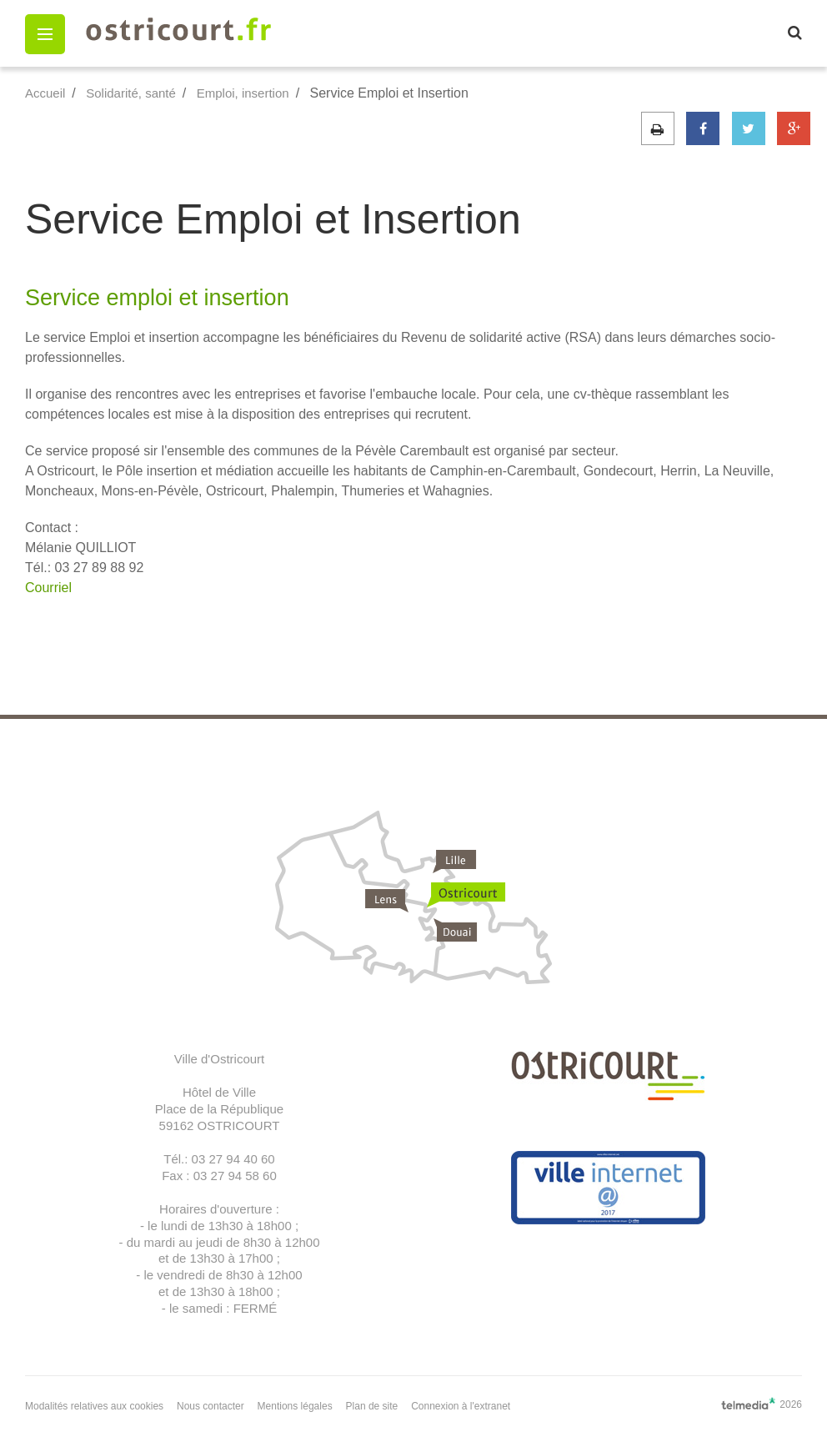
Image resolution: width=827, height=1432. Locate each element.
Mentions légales (295, 1406)
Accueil (45, 93)
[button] (45, 34)
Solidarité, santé (131, 93)
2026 (761, 1403)
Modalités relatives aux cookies (94, 1406)
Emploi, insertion (243, 93)
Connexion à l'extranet (460, 1406)
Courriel (48, 587)
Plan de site (372, 1406)
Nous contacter (210, 1406)
